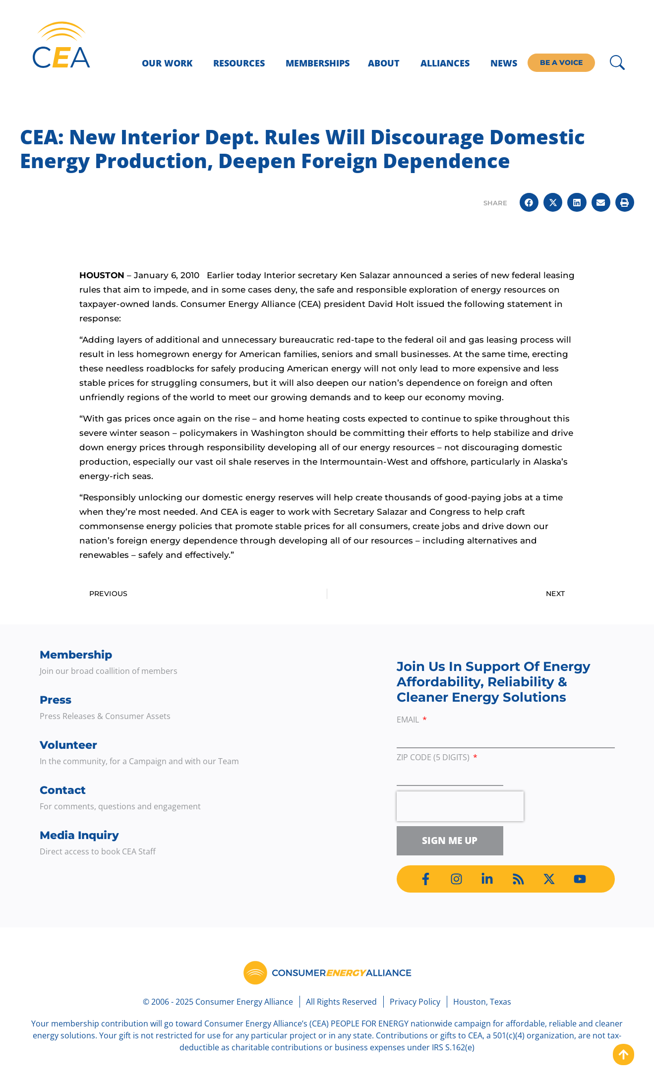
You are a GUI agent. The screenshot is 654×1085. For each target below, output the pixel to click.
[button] (529, 202)
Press (55, 700)
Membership (76, 655)
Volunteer (68, 745)
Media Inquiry (79, 835)
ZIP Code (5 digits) (434, 758)
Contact (63, 790)
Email (409, 720)
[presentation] (460, 806)
